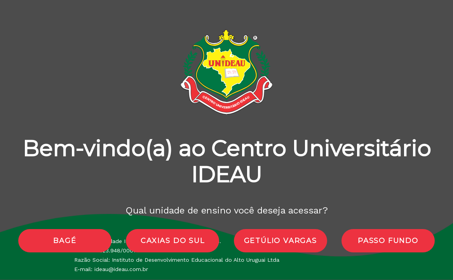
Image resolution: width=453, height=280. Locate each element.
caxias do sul (172, 240)
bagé (64, 240)
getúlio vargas (280, 240)
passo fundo (388, 240)
